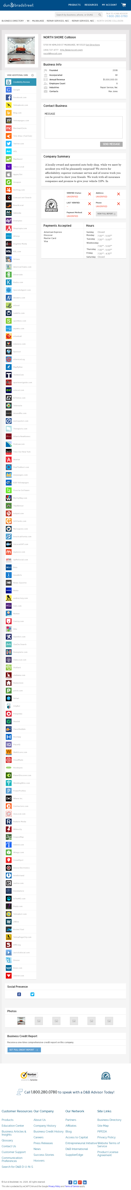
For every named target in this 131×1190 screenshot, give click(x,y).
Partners (71, 1120)
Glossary (7, 1140)
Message (50, 114)
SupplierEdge (74, 1154)
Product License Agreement (107, 1153)
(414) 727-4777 (51, 50)
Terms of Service (72, 1186)
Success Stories (44, 1154)
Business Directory (109, 1120)
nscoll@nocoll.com (52, 54)
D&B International (77, 1149)
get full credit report (21, 1050)
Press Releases (43, 1143)
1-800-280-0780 (117, 16)
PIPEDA (102, 1131)
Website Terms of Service (108, 1145)
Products (7, 1120)
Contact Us (9, 1146)
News (37, 1149)
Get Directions (93, 45)
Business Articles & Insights (14, 1133)
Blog (69, 1131)
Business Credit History (49, 1131)
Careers (38, 1137)
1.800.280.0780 (44, 1092)
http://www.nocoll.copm (71, 50)
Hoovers (39, 1160)
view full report (105, 214)
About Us (40, 1120)
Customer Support (14, 1152)
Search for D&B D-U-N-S (17, 1166)
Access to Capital (77, 1137)
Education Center (13, 1125)
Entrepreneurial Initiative (81, 1143)
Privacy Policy (106, 1137)
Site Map (103, 1125)
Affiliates (71, 1125)
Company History (45, 1125)
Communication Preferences (12, 1159)
